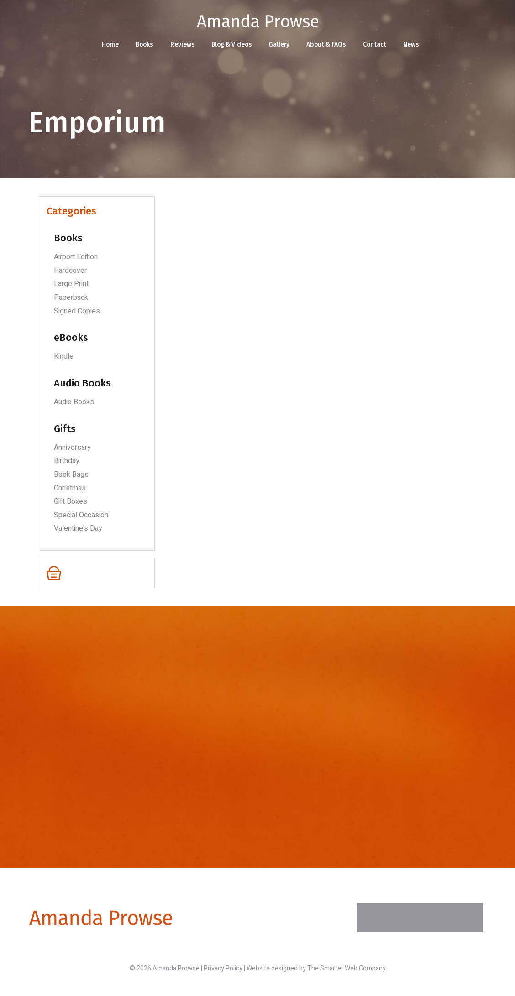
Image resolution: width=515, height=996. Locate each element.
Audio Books (74, 401)
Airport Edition (76, 256)
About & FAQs (328, 45)
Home (107, 45)
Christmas (70, 488)
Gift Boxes (70, 501)
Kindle (64, 356)
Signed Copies (77, 311)
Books (142, 45)
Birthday (66, 460)
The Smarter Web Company (346, 968)
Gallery (280, 45)
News (415, 45)
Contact (378, 45)
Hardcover (70, 270)
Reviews (180, 45)
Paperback (71, 297)
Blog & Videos (231, 45)
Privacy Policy (223, 968)
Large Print (71, 283)
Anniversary (72, 447)
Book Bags (71, 474)
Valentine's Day (78, 528)
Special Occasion (81, 515)
